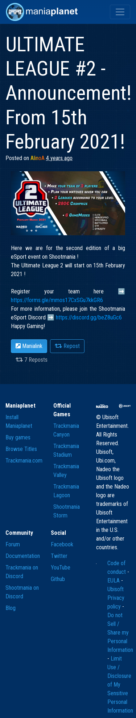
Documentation (22, 556)
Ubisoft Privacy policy (115, 598)
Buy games (17, 437)
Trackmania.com (23, 460)
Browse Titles (21, 449)
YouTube (60, 567)
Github (58, 579)
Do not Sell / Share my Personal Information (120, 632)
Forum (12, 544)
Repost (67, 346)
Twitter (59, 556)
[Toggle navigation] (120, 12)
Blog (10, 608)
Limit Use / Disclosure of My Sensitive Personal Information (120, 684)
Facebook (62, 544)
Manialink (29, 346)
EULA (114, 580)
